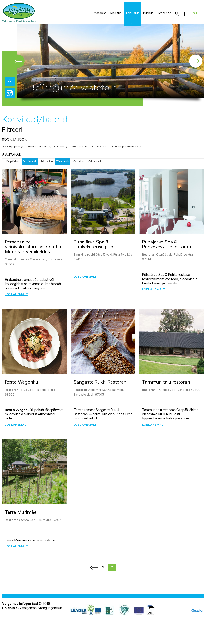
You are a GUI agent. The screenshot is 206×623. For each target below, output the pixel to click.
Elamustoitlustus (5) (39, 147)
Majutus (116, 13)
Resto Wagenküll (22, 382)
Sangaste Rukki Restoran (100, 382)
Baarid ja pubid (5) (14, 147)
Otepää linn (13, 161)
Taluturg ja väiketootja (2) (127, 147)
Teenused (164, 13)
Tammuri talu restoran (166, 382)
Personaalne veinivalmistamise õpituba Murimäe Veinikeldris (33, 247)
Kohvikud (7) (61, 147)
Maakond (100, 13)
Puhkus (148, 13)
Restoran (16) (80, 147)
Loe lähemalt (16, 294)
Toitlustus (132, 13)
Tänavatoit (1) (99, 147)
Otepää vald (30, 161)
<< (94, 568)
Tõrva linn (46, 161)
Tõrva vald (63, 161)
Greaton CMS (197, 611)
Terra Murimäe (21, 512)
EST (194, 13)
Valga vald (94, 161)
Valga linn (79, 161)
